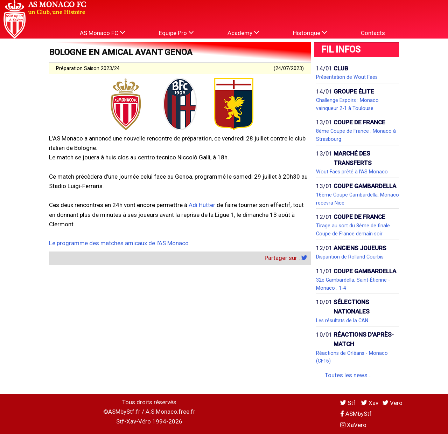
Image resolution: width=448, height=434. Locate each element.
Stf (348, 402)
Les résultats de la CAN (342, 320)
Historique (310, 32)
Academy (243, 32)
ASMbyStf (356, 413)
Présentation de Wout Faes (347, 77)
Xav (369, 402)
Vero (392, 402)
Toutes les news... (348, 375)
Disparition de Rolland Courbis (350, 257)
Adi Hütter (202, 204)
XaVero (353, 424)
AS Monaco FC (102, 32)
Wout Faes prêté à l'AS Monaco (352, 171)
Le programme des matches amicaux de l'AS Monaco (119, 243)
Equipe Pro (176, 32)
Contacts (373, 32)
